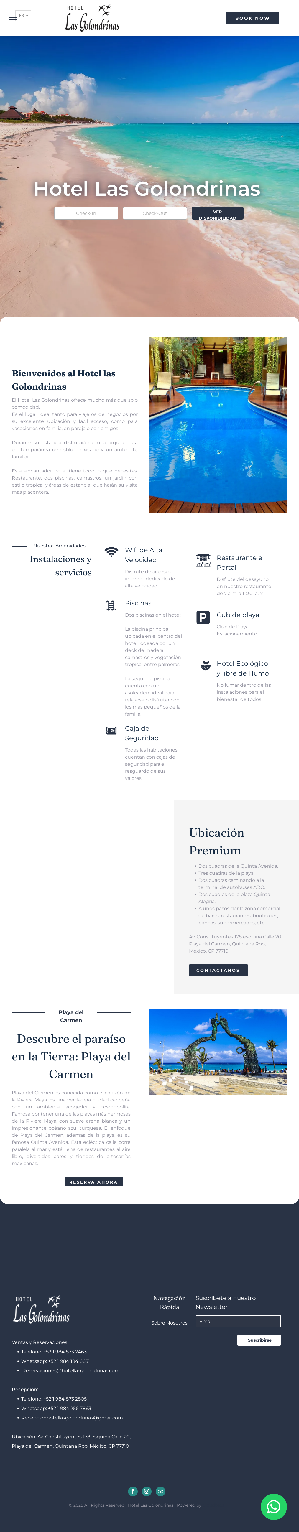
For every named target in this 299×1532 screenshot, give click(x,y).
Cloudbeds (213, 1505)
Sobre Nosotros (169, 1323)
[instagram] (147, 1492)
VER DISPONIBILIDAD (217, 214)
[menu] (13, 19)
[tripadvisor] (160, 1492)
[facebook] (133, 1492)
